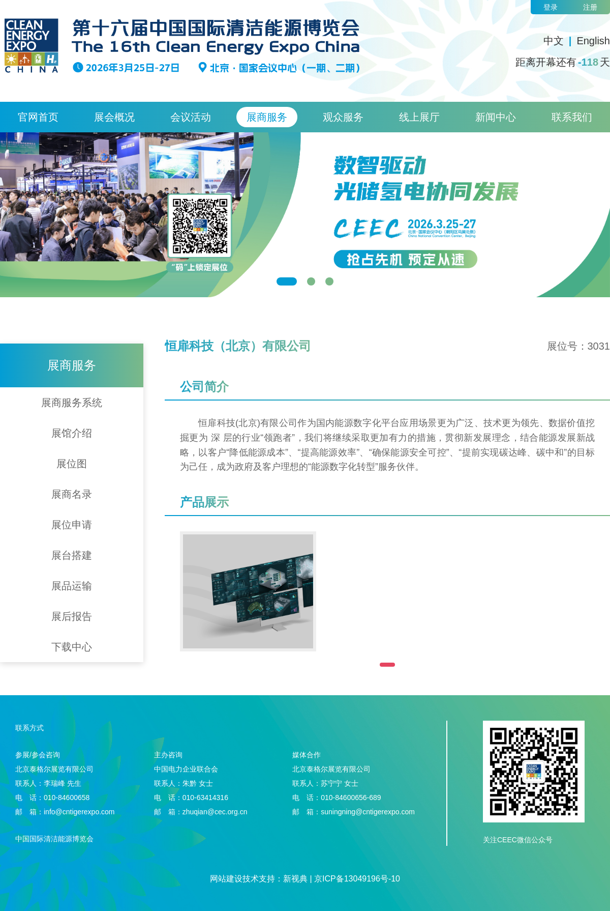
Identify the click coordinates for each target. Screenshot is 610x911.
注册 (590, 7)
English (593, 40)
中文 (553, 40)
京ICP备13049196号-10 (357, 878)
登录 (550, 7)
